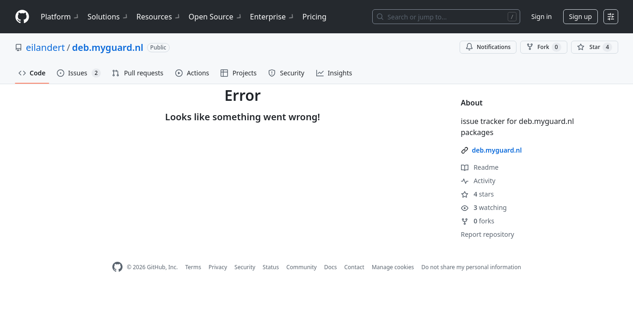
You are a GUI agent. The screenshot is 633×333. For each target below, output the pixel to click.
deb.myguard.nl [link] (497, 150)
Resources (158, 17)
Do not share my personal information (471, 267)
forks (478, 220)
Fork (543, 47)
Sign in (541, 16)
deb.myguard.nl (107, 47)
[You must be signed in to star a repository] (594, 47)
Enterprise (272, 17)
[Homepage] (22, 17)
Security (244, 267)
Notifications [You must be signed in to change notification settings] (488, 47)
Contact (354, 267)
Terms (193, 267)
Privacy (218, 267)
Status (271, 267)
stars (477, 194)
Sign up (580, 16)
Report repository (487, 234)
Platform (60, 17)
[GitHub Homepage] (117, 267)
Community (301, 267)
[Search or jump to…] (446, 17)
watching (484, 207)
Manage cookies (393, 267)
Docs (330, 267)
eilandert (45, 47)
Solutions (108, 17)
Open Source (216, 17)
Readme (480, 167)
